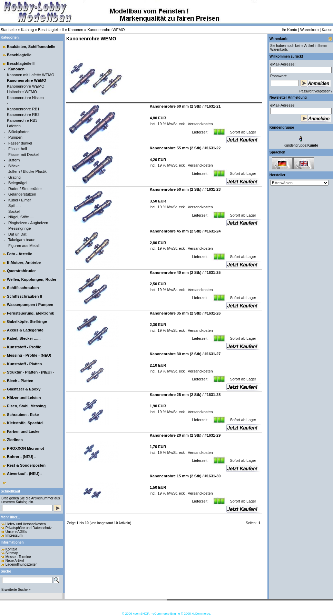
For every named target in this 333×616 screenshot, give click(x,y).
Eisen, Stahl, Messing (26, 406)
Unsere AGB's (16, 532)
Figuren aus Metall (24, 246)
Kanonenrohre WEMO (106, 30)
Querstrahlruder (21, 271)
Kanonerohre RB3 (22, 120)
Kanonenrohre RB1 (23, 109)
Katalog (27, 30)
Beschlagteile (19, 55)
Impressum (14, 535)
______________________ (30, 482)
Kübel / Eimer (19, 200)
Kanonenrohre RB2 (23, 114)
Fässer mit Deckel (23, 154)
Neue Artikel (15, 561)
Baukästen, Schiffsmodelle (31, 46)
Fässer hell (17, 149)
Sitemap (12, 553)
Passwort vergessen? (315, 91)
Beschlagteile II (51, 30)
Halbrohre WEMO (22, 92)
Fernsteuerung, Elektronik (30, 313)
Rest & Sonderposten (26, 465)
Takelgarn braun (22, 240)
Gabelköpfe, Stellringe (27, 321)
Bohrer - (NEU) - (21, 457)
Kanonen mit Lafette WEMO (30, 75)
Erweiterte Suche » (16, 590)
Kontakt (11, 549)
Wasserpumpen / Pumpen (30, 304)
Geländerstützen (22, 194)
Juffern (14, 160)
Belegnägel (17, 183)
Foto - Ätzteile (19, 254)
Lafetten (14, 126)
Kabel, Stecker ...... (23, 338)
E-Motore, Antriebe (24, 262)
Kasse (327, 30)
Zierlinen (15, 440)
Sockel (14, 211)
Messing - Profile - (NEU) (29, 355)
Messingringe (19, 228)
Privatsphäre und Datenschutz (29, 528)
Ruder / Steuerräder (25, 189)
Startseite (9, 30)
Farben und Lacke (23, 431)
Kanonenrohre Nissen (25, 98)
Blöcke (14, 166)
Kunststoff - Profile (24, 347)
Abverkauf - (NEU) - (24, 473)
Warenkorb (309, 30)
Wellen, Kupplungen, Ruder (31, 279)
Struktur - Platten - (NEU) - (30, 372)
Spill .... (14, 205)
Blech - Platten (20, 381)
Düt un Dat (17, 234)
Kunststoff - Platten (24, 364)
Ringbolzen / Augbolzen (28, 223)
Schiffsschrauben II (24, 296)
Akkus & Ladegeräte (25, 330)
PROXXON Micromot (25, 448)
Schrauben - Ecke (23, 415)
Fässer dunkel (20, 143)
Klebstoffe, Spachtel (25, 423)
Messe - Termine (18, 557)
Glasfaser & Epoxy (23, 389)
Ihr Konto (289, 30)
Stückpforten (19, 132)
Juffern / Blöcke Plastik (27, 171)
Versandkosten (200, 124)
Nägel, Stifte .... (21, 217)
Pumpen (15, 137)
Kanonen (75, 30)
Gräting (14, 177)
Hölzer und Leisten (24, 398)
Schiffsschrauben (23, 288)
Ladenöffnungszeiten (22, 564)
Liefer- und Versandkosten (26, 524)
